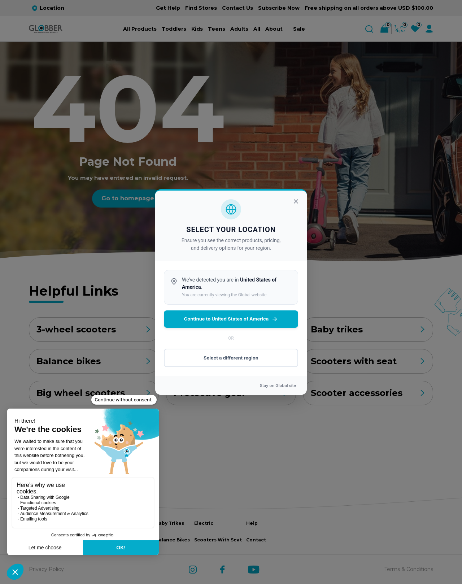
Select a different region (231, 358)
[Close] (296, 201)
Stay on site (278, 385)
